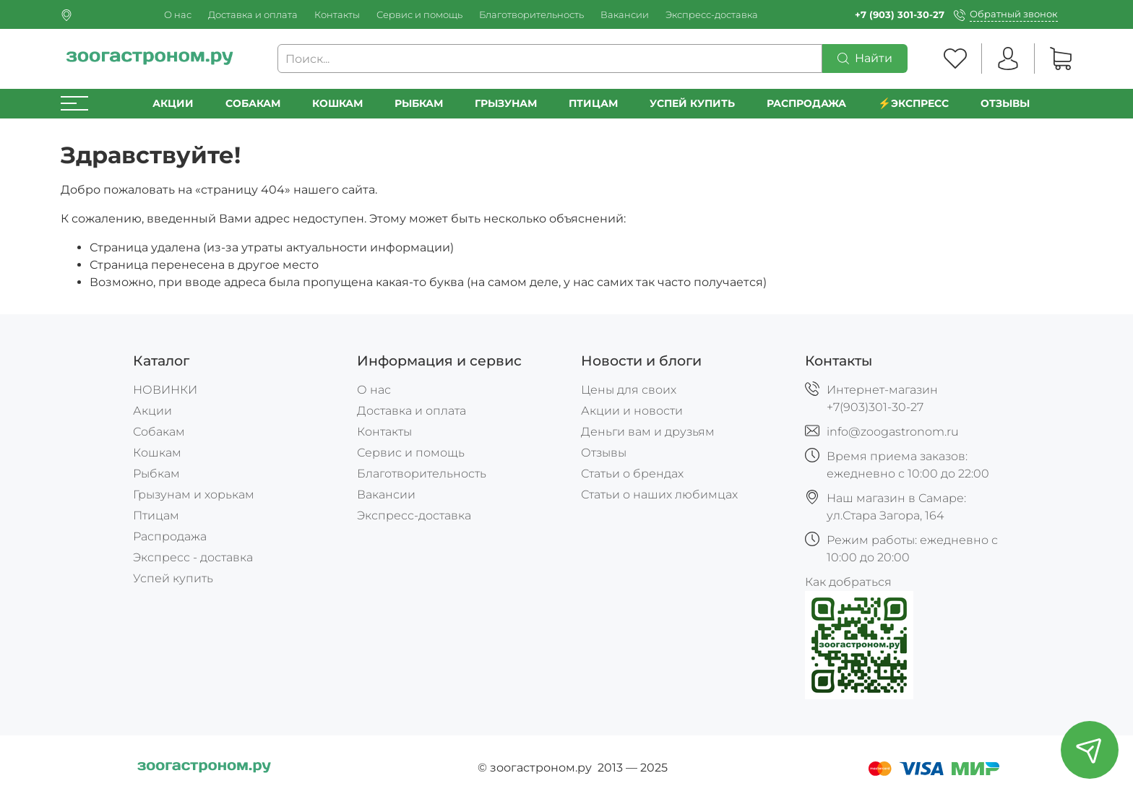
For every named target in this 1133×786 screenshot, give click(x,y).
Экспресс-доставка (711, 14)
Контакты (337, 14)
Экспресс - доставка (193, 557)
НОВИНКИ (165, 390)
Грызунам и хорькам (193, 494)
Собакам (252, 103)
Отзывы (1005, 103)
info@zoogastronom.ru (893, 432)
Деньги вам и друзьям (648, 432)
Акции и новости (632, 411)
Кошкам (337, 103)
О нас (177, 14)
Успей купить (173, 578)
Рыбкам (419, 103)
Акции (173, 103)
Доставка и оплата (253, 14)
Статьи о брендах (632, 473)
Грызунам (506, 103)
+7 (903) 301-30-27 (899, 14)
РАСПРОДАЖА (806, 103)
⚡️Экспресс (913, 103)
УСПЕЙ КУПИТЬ (692, 103)
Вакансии (624, 14)
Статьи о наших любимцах (659, 494)
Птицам (593, 103)
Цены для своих (628, 390)
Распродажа (170, 536)
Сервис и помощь (419, 14)
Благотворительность (531, 14)
